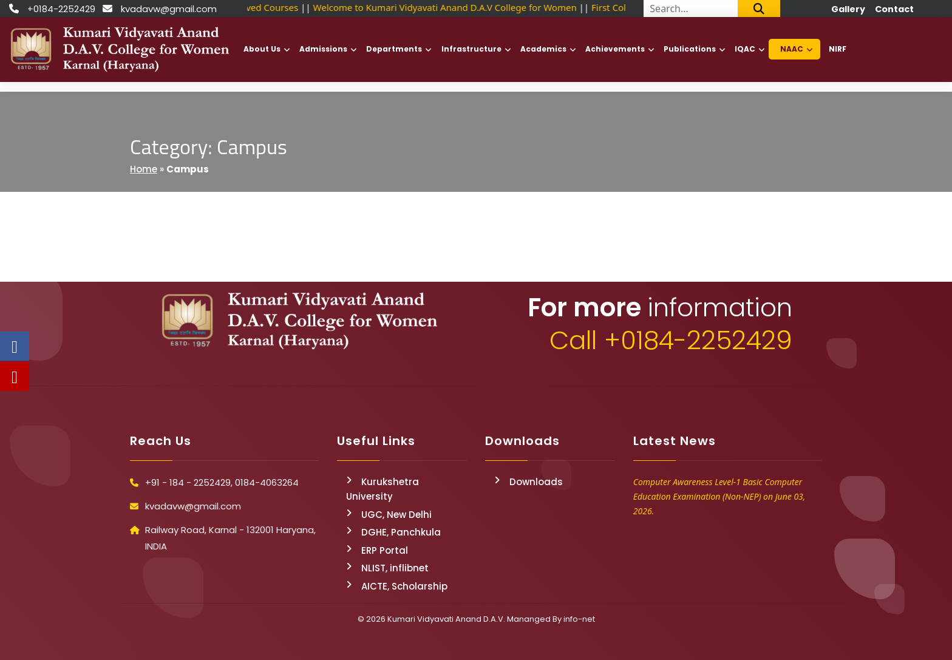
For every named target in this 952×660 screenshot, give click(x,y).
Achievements (615, 49)
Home (143, 169)
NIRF (837, 49)
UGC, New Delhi (396, 514)
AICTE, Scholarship (404, 586)
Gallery (848, 9)
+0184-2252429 (61, 8)
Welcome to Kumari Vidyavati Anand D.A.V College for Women (447, 7)
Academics (543, 49)
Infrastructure (471, 49)
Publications (690, 49)
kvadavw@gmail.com (169, 8)
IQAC (745, 49)
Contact (894, 9)
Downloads (536, 481)
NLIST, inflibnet (395, 568)
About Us (261, 49)
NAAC (791, 49)
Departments (394, 49)
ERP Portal (384, 550)
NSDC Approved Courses (248, 7)
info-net (579, 619)
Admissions (323, 49)
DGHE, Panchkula (401, 532)
